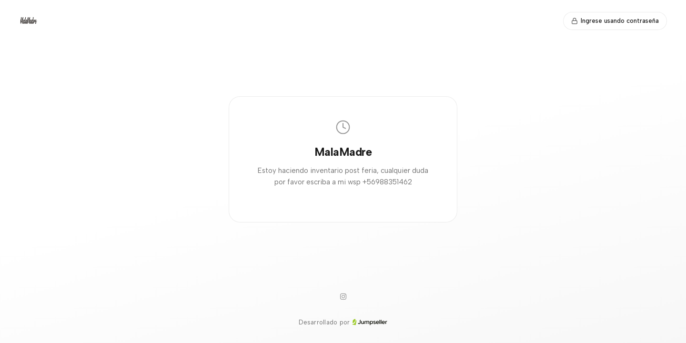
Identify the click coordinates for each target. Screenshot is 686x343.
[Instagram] (343, 296)
